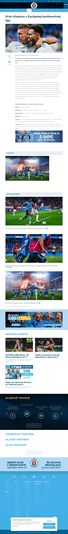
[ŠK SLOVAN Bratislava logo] (34, 4)
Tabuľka (7, 493)
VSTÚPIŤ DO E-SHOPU (48, 482)
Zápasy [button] (24, 10)
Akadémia (34, 10)
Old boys (17, 487)
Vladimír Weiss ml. (50, 348)
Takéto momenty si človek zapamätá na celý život (47, 351)
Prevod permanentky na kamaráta (38, 496)
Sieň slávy (17, 485)
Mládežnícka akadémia (18, 512)
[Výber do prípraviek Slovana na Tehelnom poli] (19, 369)
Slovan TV (13, 301)
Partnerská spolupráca (17, 501)
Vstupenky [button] (15, 10)
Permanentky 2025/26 (28, 489)
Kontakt (17, 492)
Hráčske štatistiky (9, 485)
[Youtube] (54, 1)
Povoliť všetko (49, 527)
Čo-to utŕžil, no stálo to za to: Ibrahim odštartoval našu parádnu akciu (26, 228)
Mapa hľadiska (28, 502)
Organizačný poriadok (18, 508)
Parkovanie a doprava (28, 505)
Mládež (14, 374)
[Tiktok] (56, 3)
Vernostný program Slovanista (27, 509)
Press (11, 1)
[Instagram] (56, 1)
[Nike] (34, 436)
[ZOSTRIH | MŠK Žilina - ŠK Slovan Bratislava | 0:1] (19, 342)
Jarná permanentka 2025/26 (28, 485)
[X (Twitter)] (51, 1)
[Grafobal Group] (41, 446)
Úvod (6, 10)
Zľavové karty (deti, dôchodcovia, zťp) (29, 495)
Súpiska (7, 482)
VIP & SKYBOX (28, 492)
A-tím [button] (20, 10)
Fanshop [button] (58, 10)
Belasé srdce (26, 1)
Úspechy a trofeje (19, 483)
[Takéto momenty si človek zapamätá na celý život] (49, 342)
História (17, 482)
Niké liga (13, 226)
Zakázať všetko (49, 524)
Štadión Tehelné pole (18, 505)
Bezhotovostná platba (28, 500)
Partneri (17, 499)
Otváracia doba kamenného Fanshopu (48, 487)
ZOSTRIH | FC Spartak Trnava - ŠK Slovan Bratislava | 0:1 (22, 303)
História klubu (34, 424)
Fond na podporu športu (19, 515)
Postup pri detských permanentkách (38, 501)
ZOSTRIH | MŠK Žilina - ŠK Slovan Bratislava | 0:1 (17, 351)
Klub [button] (10, 10)
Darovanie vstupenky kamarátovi (27, 514)
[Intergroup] (26, 446)
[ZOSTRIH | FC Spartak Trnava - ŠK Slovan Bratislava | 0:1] (34, 285)
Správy (29, 10)
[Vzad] (6, 412)
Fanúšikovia (14, 263)
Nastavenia (49, 520)
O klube (17, 488)
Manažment (18, 490)
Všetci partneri (34, 451)
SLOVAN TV (52, 10)
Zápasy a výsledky (9, 491)
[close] (55, 517)
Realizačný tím (8, 483)
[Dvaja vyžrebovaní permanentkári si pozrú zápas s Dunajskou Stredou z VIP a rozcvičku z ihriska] (34, 248)
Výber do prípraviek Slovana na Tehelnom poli (18, 378)
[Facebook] (48, 1)
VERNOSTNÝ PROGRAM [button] (43, 10)
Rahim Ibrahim (18, 226)
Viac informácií (15, 526)
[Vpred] (61, 412)
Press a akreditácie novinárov (17, 495)
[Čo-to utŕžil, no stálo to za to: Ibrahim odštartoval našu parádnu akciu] (34, 211)
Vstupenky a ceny (29, 482)
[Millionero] (44, 441)
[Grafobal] (24, 441)
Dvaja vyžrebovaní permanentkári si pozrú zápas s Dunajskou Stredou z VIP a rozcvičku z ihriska (31, 266)
